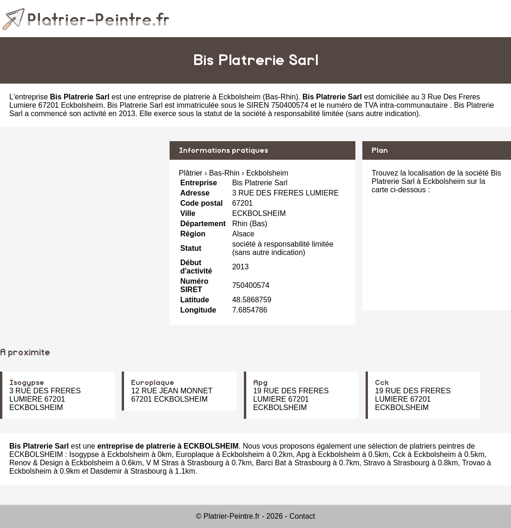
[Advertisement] (81, 206)
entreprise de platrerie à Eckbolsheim (199, 97)
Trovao (473, 463)
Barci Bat (271, 463)
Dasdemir (106, 471)
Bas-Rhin (280, 97)
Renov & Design (36, 463)
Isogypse (26, 382)
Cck (382, 382)
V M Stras (162, 463)
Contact (302, 516)
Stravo (374, 463)
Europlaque (152, 382)
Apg (260, 382)
